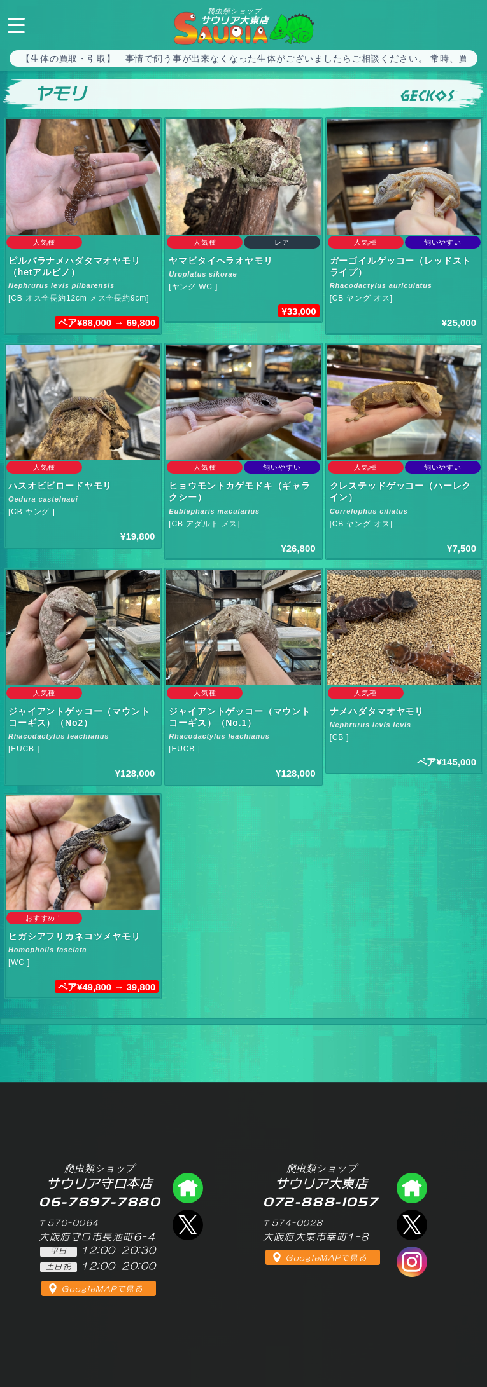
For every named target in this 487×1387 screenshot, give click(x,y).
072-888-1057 (467, 24)
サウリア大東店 (235, 16)
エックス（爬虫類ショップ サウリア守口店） (188, 1225)
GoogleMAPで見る (102, 1289)
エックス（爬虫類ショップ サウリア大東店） (412, 1225)
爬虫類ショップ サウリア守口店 (188, 1188)
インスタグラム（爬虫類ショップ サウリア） (412, 1262)
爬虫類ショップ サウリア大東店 (412, 1188)
